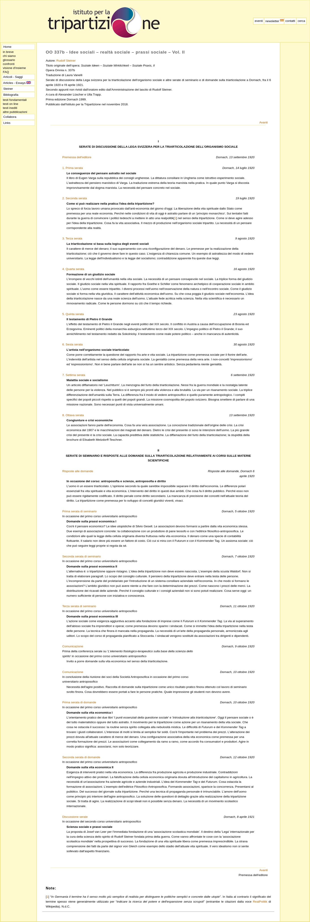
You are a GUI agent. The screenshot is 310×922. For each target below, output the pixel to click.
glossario (9, 60)
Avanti (263, 122)
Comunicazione (72, 646)
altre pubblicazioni (15, 112)
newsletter (274, 21)
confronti (8, 64)
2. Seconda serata (74, 198)
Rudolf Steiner (66, 60)
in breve (8, 52)
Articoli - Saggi (12, 77)
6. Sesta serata (72, 344)
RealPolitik (260, 901)
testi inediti (10, 108)
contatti (290, 21)
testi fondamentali (14, 100)
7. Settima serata (73, 375)
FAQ (6, 72)
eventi (259, 21)
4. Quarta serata (73, 269)
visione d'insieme (14, 68)
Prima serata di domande (79, 702)
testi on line (10, 104)
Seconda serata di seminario (81, 556)
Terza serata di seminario (79, 606)
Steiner (8, 88)
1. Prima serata (72, 168)
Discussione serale (75, 816)
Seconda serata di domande (81, 757)
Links (6, 123)
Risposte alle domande (77, 471)
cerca (301, 21)
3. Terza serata (72, 238)
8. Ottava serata (73, 415)
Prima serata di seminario (79, 511)
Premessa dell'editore (76, 157)
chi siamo (9, 56)
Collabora (9, 116)
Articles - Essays (16, 83)
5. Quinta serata (73, 314)
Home (7, 46)
